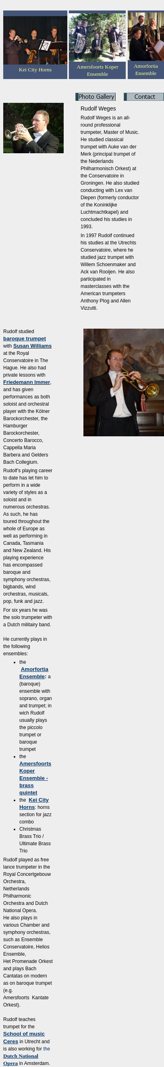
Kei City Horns (35, 70)
